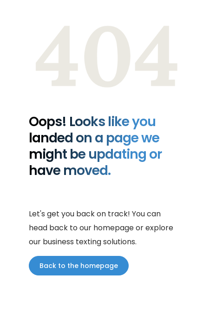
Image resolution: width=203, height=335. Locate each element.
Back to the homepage (78, 265)
